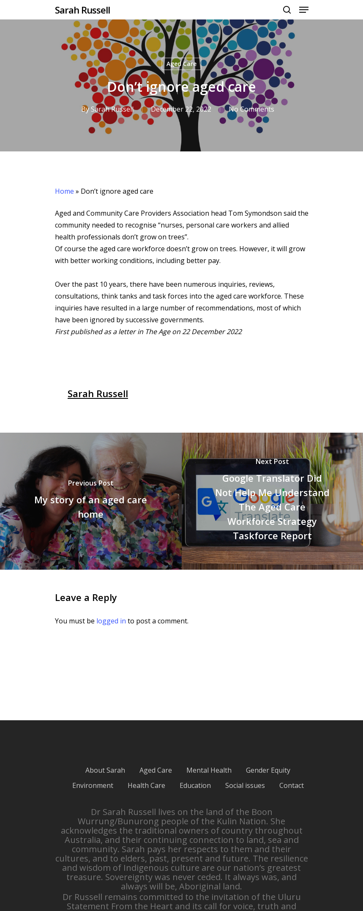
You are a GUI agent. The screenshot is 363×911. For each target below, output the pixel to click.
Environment (92, 785)
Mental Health (209, 770)
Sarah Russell (82, 9)
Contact (291, 785)
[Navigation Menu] (303, 9)
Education (195, 785)
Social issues (245, 785)
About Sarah (105, 770)
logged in (111, 621)
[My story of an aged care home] (91, 501)
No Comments (251, 109)
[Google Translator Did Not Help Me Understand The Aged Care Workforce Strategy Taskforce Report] (272, 501)
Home (64, 191)
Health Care (146, 785)
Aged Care (181, 64)
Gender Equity (268, 770)
